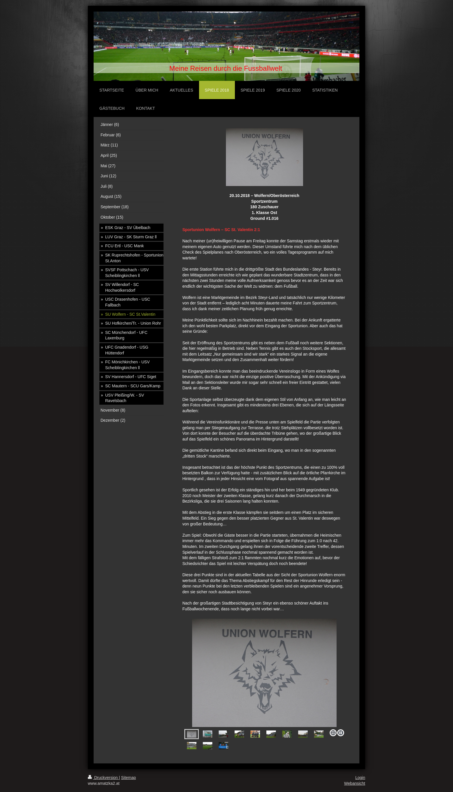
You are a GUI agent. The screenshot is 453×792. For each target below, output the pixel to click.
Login (360, 777)
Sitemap (128, 777)
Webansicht (354, 783)
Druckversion (103, 777)
